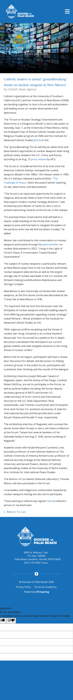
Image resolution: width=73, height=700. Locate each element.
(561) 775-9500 (32, 562)
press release (38, 159)
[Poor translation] (11, 620)
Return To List (16, 512)
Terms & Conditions (45, 587)
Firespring (43, 591)
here (50, 501)
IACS (37, 140)
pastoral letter (50, 244)
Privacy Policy (23, 587)
